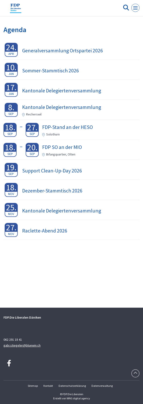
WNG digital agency (78, 398)
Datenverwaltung (102, 385)
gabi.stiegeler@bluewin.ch (22, 345)
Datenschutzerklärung (72, 385)
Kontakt (48, 385)
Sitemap (33, 385)
